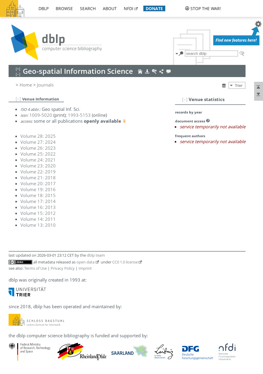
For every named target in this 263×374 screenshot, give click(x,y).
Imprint (85, 268)
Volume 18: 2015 (38, 195)
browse (64, 8)
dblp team (96, 255)
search (88, 8)
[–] (184, 99)
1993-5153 (79, 115)
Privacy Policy (63, 268)
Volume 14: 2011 (38, 219)
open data (85, 262)
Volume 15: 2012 (38, 213)
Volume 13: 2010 (38, 225)
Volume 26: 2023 (38, 148)
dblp (44, 8)
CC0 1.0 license (125, 262)
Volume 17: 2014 (38, 201)
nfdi (128, 8)
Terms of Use (35, 268)
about (110, 8)
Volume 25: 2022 (38, 154)
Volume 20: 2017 (38, 183)
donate (154, 8)
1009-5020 (40, 115)
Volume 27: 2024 (38, 142)
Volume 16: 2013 (38, 207)
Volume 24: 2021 (38, 160)
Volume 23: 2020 (38, 166)
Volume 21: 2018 (38, 177)
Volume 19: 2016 (38, 189)
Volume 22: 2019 (38, 172)
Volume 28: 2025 (38, 136)
